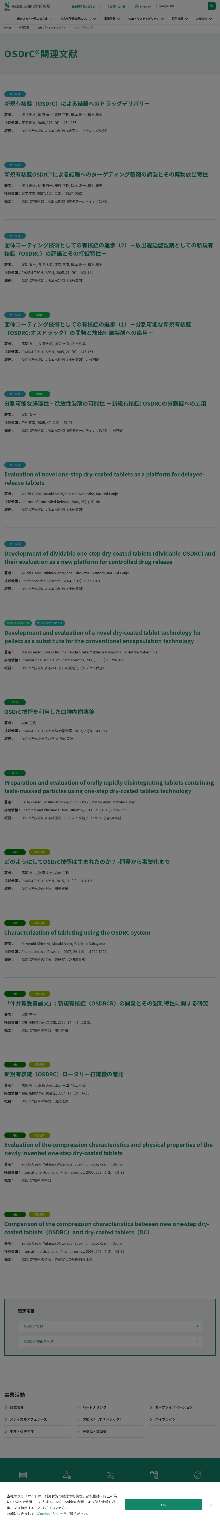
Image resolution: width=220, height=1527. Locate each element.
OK (163, 1504)
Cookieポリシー (50, 1513)
